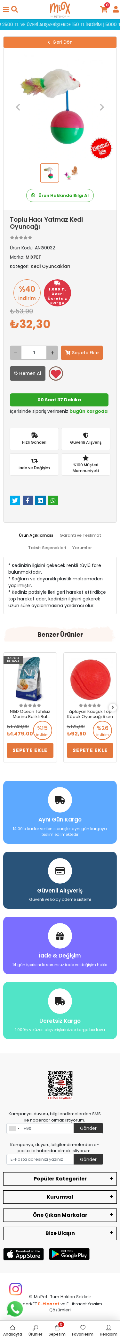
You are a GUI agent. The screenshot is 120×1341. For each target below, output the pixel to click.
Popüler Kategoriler (60, 1178)
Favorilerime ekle (56, 374)
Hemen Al (27, 373)
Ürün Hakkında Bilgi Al (60, 195)
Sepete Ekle (82, 352)
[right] (113, 708)
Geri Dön (60, 42)
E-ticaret (49, 1304)
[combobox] (14, 1128)
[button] (18, 107)
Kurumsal (60, 1197)
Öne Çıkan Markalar (60, 1215)
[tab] (36, 535)
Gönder (88, 1128)
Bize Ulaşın (60, 1233)
